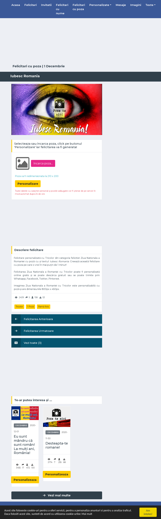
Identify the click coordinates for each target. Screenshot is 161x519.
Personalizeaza (25, 480)
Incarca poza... (43, 163)
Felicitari (30, 5)
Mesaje (121, 5)
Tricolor (19, 306)
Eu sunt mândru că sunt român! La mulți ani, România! (24, 444)
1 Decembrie (54, 66)
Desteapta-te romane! (57, 445)
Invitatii (46, 5)
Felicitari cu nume (62, 9)
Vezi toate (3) (26, 343)
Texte (149, 5)
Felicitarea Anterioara (32, 319)
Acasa (15, 5)
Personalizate (99, 5)
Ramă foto (43, 306)
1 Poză (30, 306)
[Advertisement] (80, 41)
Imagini (135, 5)
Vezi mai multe (57, 495)
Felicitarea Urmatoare (32, 331)
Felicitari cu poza (79, 7)
